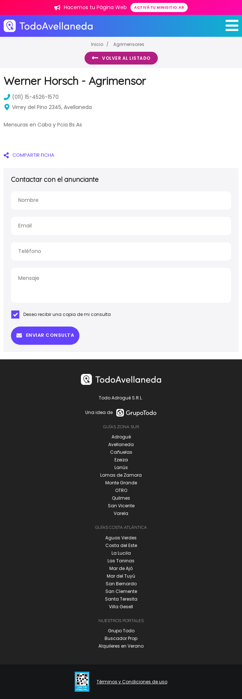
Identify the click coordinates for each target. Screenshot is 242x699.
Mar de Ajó (121, 568)
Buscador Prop (121, 638)
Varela (121, 513)
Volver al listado (121, 58)
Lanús (121, 467)
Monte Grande (121, 483)
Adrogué (121, 437)
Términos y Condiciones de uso (132, 682)
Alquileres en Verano (121, 646)
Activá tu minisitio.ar (159, 7)
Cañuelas (121, 452)
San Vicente (121, 506)
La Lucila (121, 553)
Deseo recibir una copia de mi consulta (61, 314)
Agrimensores (128, 44)
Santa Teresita (121, 599)
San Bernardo (121, 584)
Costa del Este (121, 545)
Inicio (97, 44)
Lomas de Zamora (121, 475)
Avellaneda (121, 444)
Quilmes (121, 498)
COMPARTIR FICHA (29, 155)
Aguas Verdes (121, 538)
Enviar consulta (45, 335)
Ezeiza (121, 460)
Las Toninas (121, 561)
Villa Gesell (121, 607)
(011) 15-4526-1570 (31, 97)
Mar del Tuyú (121, 576)
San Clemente (121, 591)
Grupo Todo (121, 631)
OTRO (121, 490)
